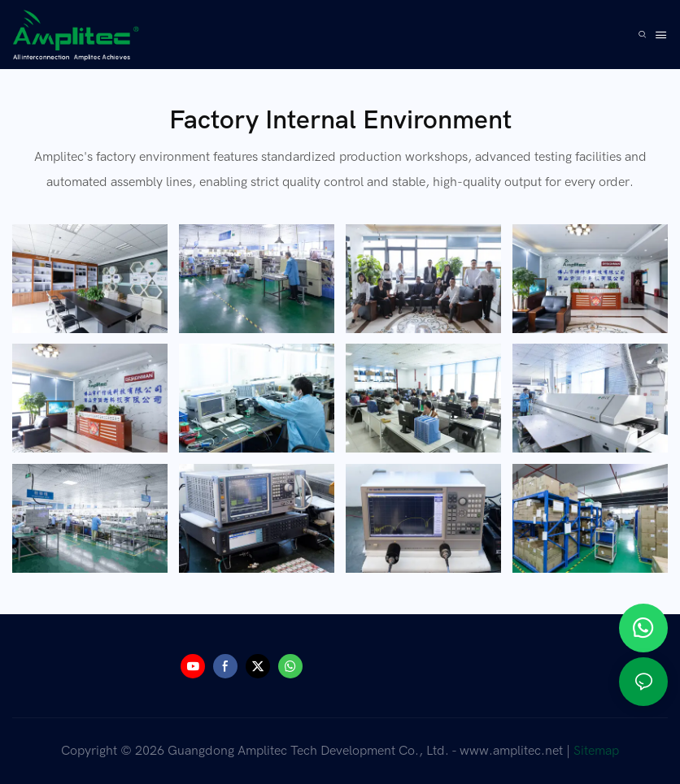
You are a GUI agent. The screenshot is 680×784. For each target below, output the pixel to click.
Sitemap (596, 750)
